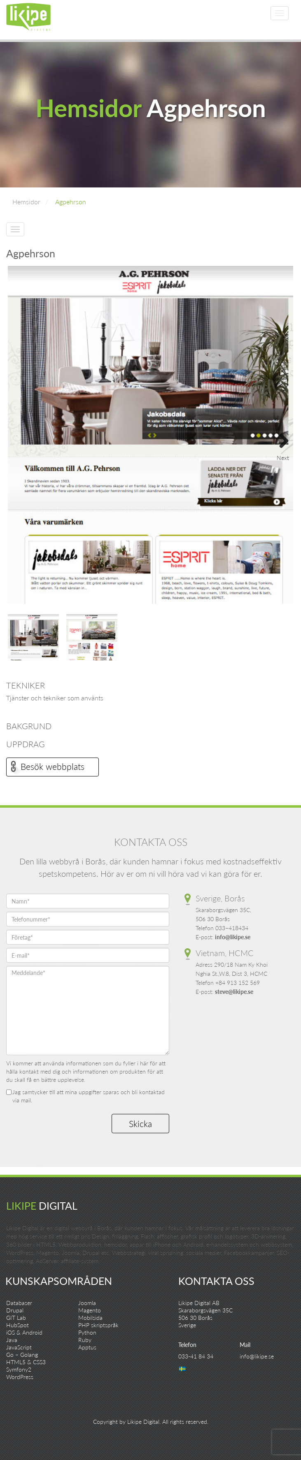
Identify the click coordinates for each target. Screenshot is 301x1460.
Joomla (87, 1302)
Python (87, 1332)
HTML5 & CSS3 (26, 1361)
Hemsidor (26, 202)
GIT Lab (16, 1317)
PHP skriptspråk (98, 1324)
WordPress (19, 1376)
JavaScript (19, 1347)
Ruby (84, 1339)
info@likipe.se (232, 936)
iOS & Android (24, 1332)
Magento (89, 1310)
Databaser (19, 1302)
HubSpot (17, 1324)
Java (11, 1339)
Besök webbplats (52, 766)
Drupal (14, 1310)
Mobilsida (90, 1317)
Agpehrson (70, 202)
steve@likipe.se (234, 991)
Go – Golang (22, 1354)
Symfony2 (18, 1369)
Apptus (87, 1347)
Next (281, 438)
